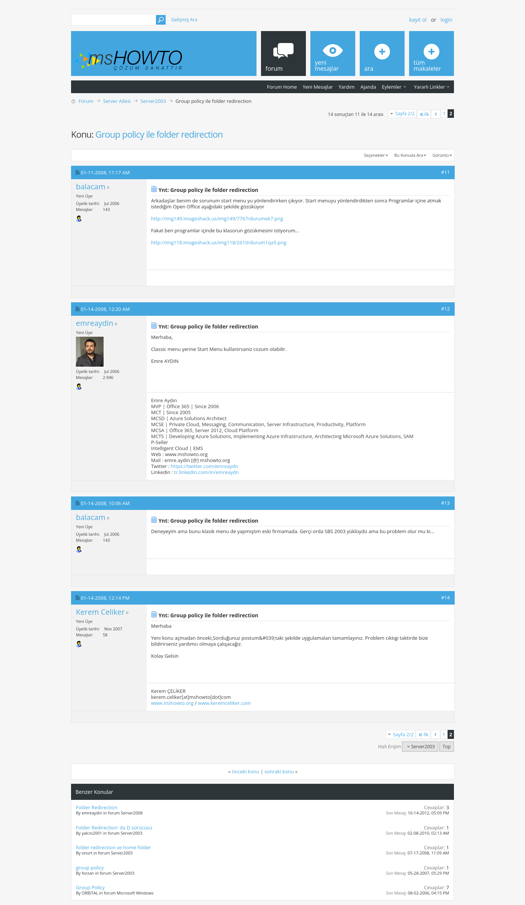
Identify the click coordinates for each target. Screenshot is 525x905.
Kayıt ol (418, 19)
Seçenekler (374, 155)
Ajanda (368, 86)
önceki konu (245, 771)
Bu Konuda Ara (408, 155)
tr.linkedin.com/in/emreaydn (206, 472)
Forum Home (282, 86)
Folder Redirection (96, 807)
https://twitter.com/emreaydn (204, 466)
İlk (424, 114)
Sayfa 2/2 (404, 113)
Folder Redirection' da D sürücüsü (114, 827)
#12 (445, 308)
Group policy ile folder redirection (159, 134)
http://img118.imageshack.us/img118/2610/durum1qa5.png (218, 242)
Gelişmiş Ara (184, 19)
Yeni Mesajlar (318, 86)
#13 (445, 502)
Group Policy (90, 887)
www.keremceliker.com (224, 703)
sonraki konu (279, 771)
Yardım (347, 86)
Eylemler (391, 86)
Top (447, 746)
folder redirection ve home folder (113, 847)
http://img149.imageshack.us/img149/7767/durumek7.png (217, 218)
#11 (445, 172)
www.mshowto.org (172, 703)
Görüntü (441, 155)
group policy (90, 867)
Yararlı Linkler (429, 86)
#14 (445, 597)
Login (446, 19)
